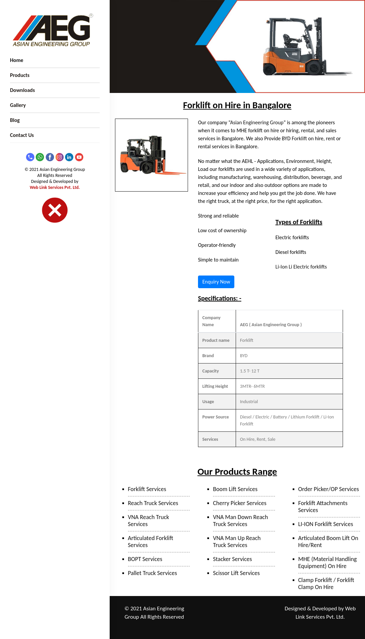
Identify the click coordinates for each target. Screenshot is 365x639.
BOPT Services (145, 559)
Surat (239, 617)
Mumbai (265, 608)
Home (16, 60)
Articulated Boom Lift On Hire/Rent (328, 541)
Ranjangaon (212, 608)
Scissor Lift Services (236, 573)
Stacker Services (232, 559)
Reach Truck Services (153, 503)
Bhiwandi (221, 617)
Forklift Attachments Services (323, 506)
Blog (15, 120)
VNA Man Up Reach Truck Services (237, 541)
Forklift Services (147, 489)
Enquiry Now (216, 282)
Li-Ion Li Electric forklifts (301, 267)
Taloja (247, 608)
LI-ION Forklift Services (325, 524)
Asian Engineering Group (256, 122)
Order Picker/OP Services (328, 489)
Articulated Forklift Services (150, 541)
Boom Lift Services (235, 489)
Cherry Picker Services (239, 503)
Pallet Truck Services (152, 573)
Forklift (299, 138)
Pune (232, 608)
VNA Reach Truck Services (148, 520)
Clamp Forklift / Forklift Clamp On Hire (326, 583)
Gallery (18, 105)
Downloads (22, 90)
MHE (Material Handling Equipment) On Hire (327, 562)
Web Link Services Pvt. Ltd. (55, 187)
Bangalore (249, 626)
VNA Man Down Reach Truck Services (240, 520)
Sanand (255, 617)
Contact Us (22, 135)
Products (19, 75)
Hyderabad (226, 626)
